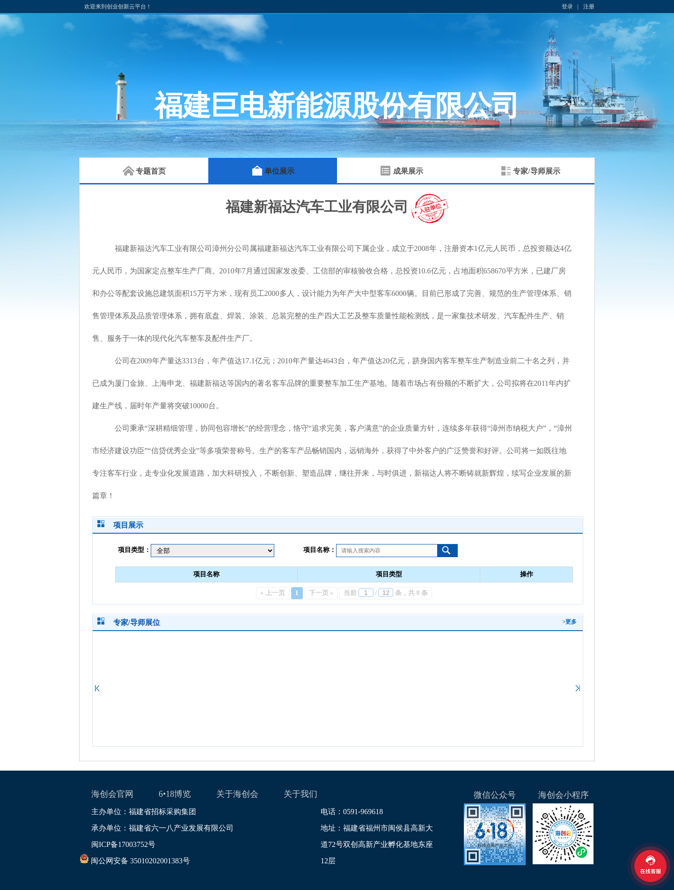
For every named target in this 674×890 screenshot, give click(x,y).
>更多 (570, 621)
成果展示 (401, 171)
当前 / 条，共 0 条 (386, 592)
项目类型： (134, 549)
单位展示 (272, 171)
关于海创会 (237, 794)
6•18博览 (175, 794)
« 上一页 (272, 592)
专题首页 (144, 171)
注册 (588, 6)
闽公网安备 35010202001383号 (140, 861)
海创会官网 (112, 794)
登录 (567, 6)
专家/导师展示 (530, 171)
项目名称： (319, 549)
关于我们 (300, 794)
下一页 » (321, 592)
